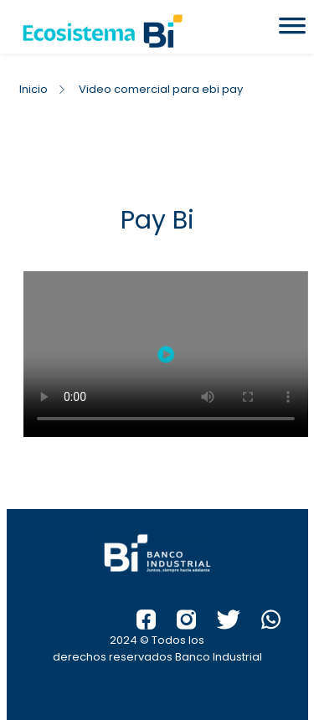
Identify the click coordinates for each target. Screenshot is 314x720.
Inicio (33, 89)
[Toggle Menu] (292, 31)
